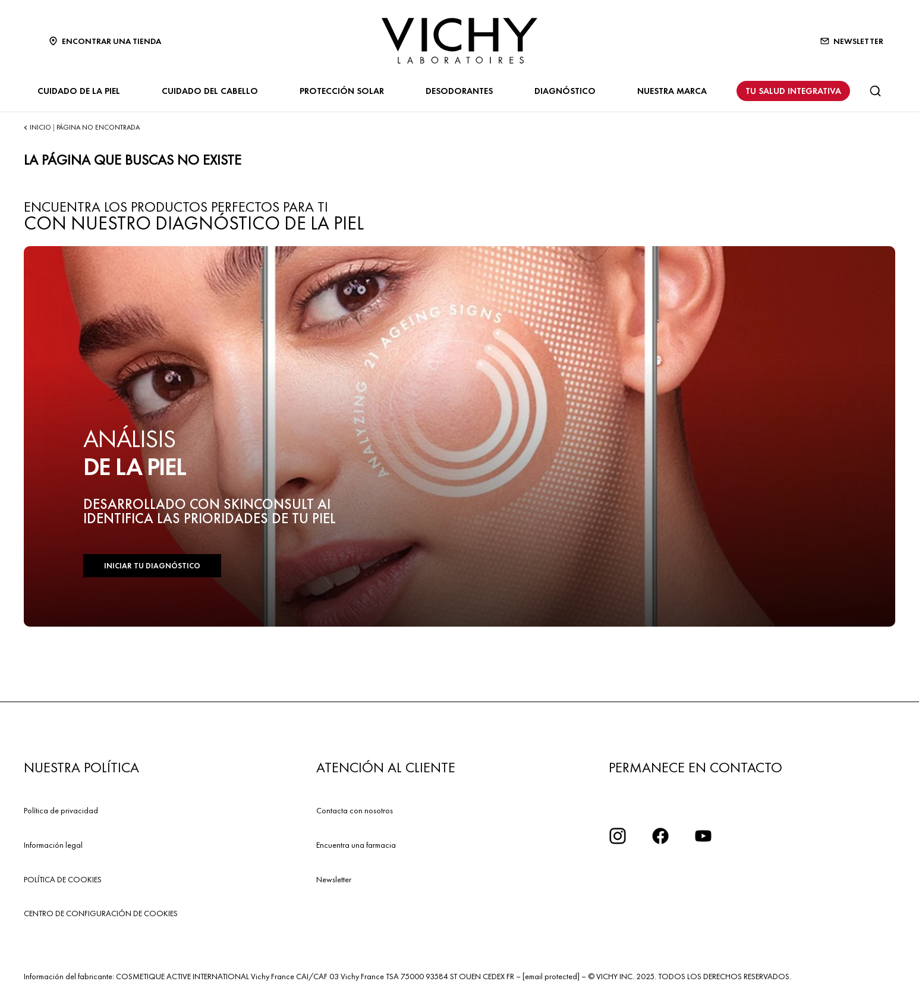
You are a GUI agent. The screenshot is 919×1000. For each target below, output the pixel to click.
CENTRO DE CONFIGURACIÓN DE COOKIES (101, 913)
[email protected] (551, 976)
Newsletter (333, 879)
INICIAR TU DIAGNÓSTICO (152, 566)
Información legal (53, 844)
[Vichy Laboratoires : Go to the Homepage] (459, 41)
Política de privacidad (61, 810)
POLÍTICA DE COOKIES (63, 879)
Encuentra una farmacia (356, 844)
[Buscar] (875, 91)
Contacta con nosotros (354, 810)
